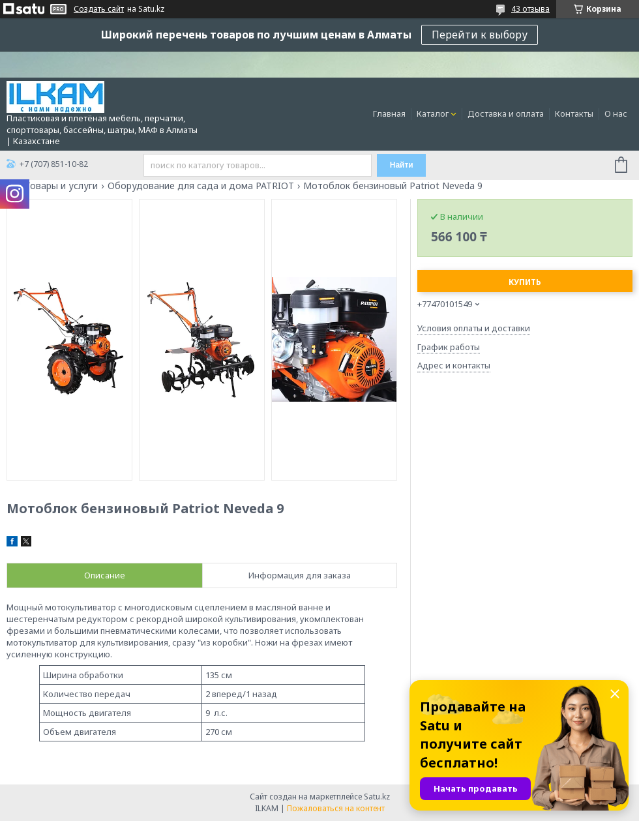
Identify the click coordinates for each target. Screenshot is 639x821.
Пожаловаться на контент (336, 808)
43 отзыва (530, 8)
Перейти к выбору (480, 34)
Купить (525, 282)
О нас (615, 113)
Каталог (433, 113)
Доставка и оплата (506, 113)
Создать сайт (99, 9)
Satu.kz (377, 796)
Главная (389, 113)
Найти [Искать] (401, 165)
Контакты (574, 113)
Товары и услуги (61, 186)
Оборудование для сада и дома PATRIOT (201, 186)
